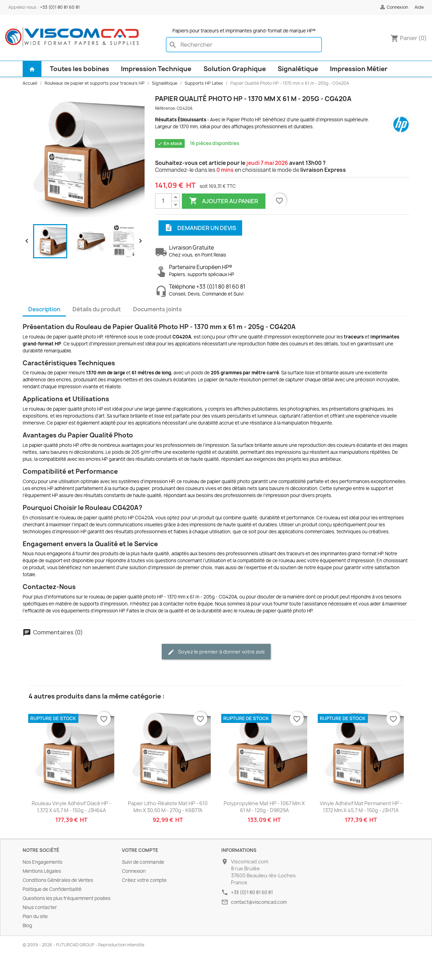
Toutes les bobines (79, 68)
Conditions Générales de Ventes (58, 880)
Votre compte (140, 850)
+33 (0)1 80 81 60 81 (60, 7)
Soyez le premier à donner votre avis (216, 652)
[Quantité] (163, 201)
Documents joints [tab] (157, 309)
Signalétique (298, 68)
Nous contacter (40, 907)
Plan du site (35, 916)
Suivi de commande (143, 862)
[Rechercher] (244, 44)
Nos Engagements (42, 862)
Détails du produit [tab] (96, 309)
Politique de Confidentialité (52, 889)
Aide (419, 7)
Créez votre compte (144, 880)
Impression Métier (358, 68)
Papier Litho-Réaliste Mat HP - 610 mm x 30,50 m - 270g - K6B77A (168, 807)
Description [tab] (44, 309)
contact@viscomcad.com (259, 902)
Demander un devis (200, 227)
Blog (27, 925)
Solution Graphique (234, 68)
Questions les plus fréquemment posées (66, 898)
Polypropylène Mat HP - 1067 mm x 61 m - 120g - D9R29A (264, 807)
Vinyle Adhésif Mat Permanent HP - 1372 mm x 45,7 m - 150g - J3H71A (361, 807)
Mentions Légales (42, 871)
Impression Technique (156, 68)
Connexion (134, 871)
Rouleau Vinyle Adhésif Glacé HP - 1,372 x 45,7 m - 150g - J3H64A (71, 807)
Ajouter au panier (223, 201)
